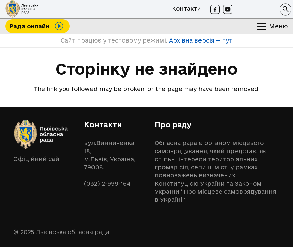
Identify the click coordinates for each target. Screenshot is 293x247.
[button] (285, 9)
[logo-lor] (21, 9)
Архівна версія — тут (199, 40)
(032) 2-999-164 (107, 183)
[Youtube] (227, 9)
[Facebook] (215, 9)
